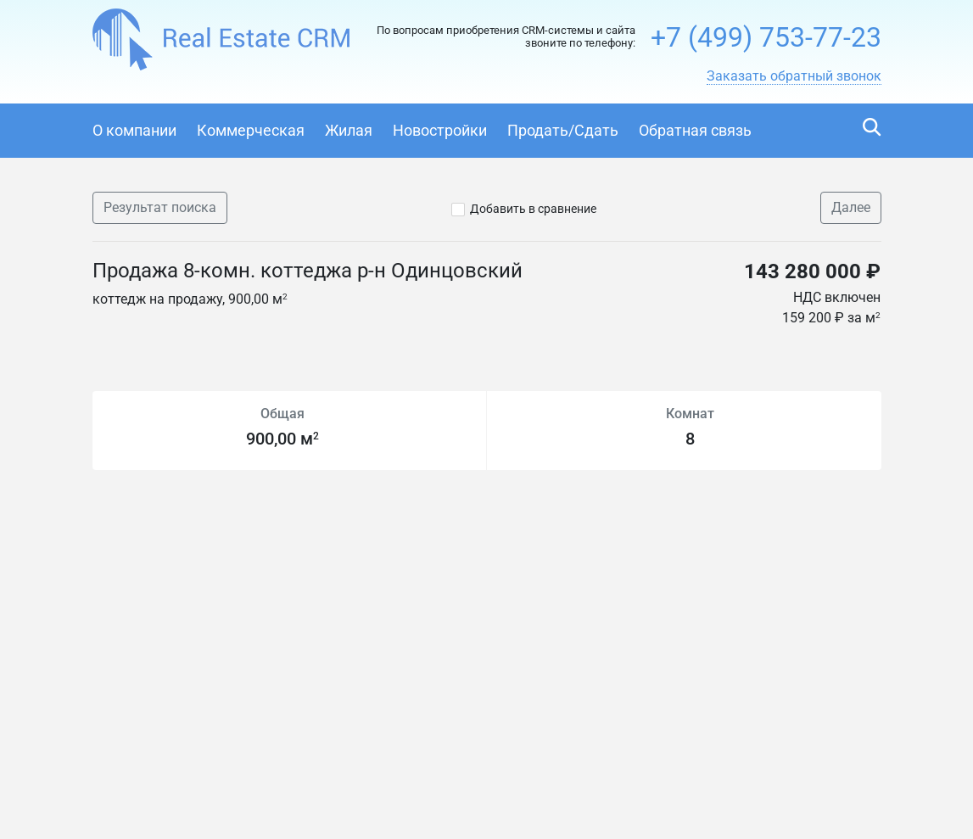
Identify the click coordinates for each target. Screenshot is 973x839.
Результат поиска (159, 207)
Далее (850, 207)
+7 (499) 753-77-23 (766, 37)
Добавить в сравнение (533, 208)
